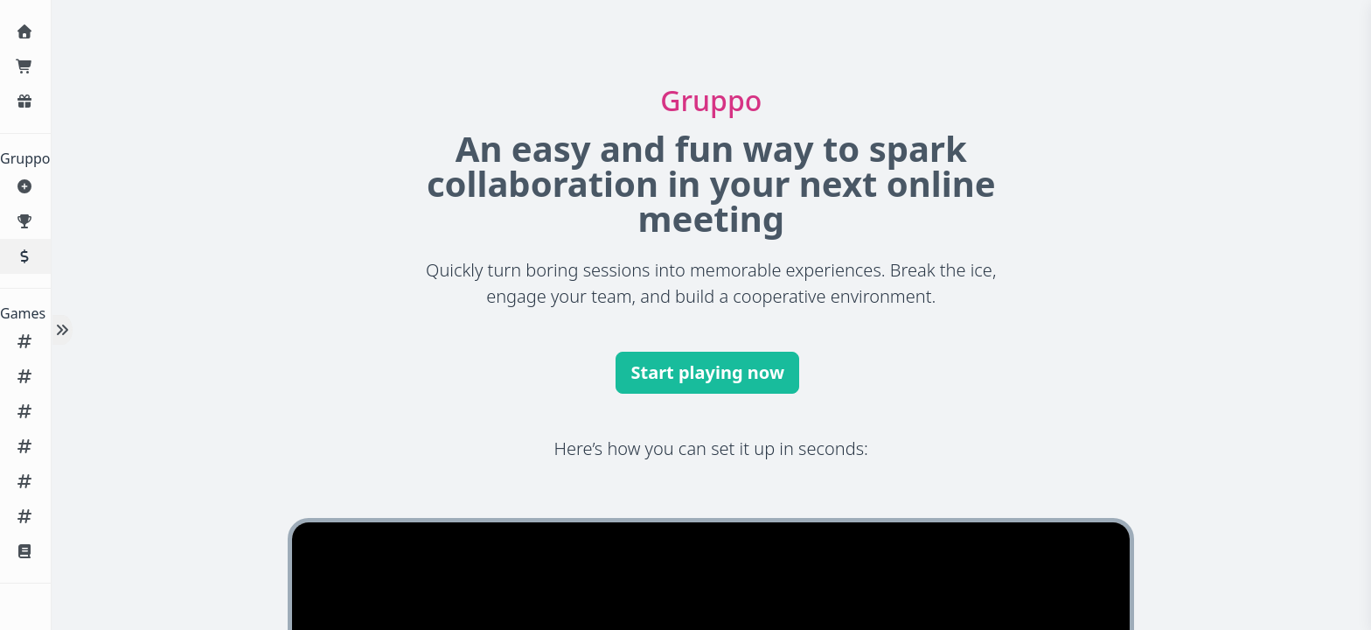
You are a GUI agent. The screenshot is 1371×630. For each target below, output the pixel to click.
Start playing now (707, 372)
